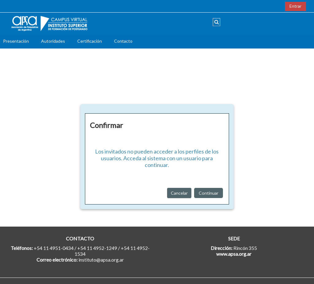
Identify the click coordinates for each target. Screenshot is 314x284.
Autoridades (53, 41)
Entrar (295, 6)
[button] (216, 22)
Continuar (208, 193)
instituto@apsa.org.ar (101, 260)
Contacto (123, 41)
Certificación (89, 41)
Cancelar (179, 193)
